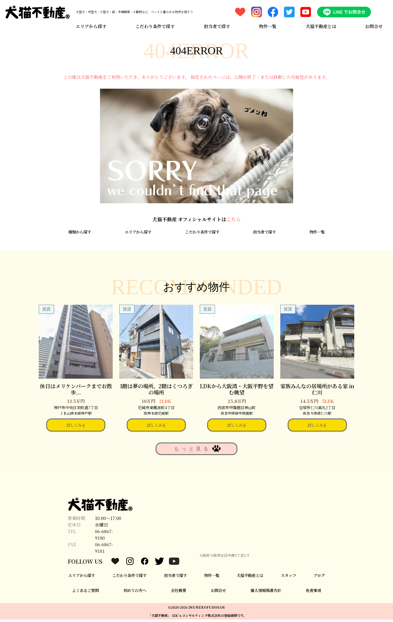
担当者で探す (217, 25)
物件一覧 (268, 25)
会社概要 (178, 592)
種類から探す (79, 234)
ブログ (319, 578)
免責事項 (313, 592)
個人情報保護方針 (266, 592)
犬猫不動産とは (321, 25)
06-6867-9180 (104, 537)
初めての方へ (134, 592)
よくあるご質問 (85, 592)
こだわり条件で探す (154, 25)
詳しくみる (75, 427)
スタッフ (288, 578)
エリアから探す (90, 25)
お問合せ (374, 25)
